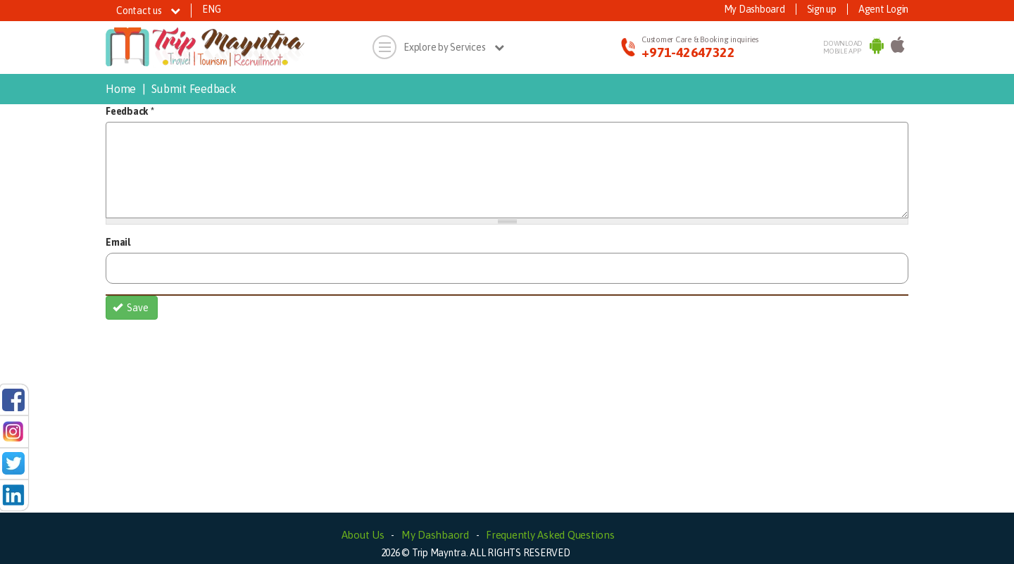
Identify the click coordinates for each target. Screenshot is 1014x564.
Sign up (822, 9)
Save (131, 307)
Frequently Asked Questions (550, 535)
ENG (211, 9)
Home (121, 88)
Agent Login (883, 9)
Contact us (148, 10)
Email (118, 242)
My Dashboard (754, 9)
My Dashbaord (435, 535)
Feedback (130, 111)
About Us (363, 535)
